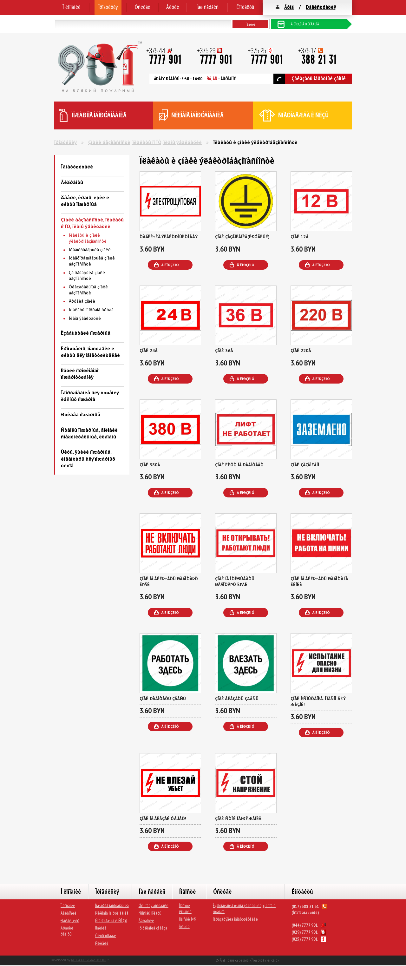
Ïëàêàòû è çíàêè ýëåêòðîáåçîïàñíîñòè (88, 238)
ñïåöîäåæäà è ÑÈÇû (303, 115)
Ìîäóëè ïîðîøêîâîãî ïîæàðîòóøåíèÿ (79, 373)
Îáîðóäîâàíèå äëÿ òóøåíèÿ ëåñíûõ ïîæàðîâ (90, 395)
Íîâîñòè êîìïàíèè (185, 908)
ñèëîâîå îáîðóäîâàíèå (197, 115)
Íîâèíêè (101, 928)
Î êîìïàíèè (71, 6)
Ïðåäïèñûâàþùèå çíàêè (90, 250)
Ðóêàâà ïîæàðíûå (80, 414)
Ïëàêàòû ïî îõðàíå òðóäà (91, 309)
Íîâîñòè (187, 891)
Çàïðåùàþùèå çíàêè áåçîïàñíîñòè (87, 275)
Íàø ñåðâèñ (207, 6)
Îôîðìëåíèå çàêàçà (153, 928)
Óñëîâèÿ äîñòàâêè (153, 905)
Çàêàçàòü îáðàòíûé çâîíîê (309, 79)
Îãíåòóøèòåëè (77, 166)
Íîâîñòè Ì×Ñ (187, 919)
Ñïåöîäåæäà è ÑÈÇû (111, 920)
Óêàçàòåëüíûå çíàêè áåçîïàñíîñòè (88, 290)
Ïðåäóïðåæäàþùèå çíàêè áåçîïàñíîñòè (92, 261)
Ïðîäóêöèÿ (108, 6)
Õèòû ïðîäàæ (105, 935)
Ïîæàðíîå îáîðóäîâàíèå (112, 905)
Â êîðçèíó (170, 264)
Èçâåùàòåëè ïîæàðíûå (85, 333)
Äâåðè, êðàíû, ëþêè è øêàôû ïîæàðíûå (85, 200)
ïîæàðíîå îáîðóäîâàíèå (99, 115)
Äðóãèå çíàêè (82, 301)
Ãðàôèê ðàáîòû (67, 931)
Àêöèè (172, 6)
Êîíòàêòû (245, 6)
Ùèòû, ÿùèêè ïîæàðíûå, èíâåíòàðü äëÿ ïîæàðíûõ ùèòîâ (88, 459)
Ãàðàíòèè (146, 920)
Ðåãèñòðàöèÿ (321, 6)
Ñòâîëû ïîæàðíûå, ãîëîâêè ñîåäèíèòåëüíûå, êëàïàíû (89, 433)
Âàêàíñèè (68, 913)
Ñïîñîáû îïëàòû (150, 913)
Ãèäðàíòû (72, 182)
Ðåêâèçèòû (70, 920)
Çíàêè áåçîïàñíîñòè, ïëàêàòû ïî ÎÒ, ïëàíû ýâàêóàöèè (145, 142)
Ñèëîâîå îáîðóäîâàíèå (111, 913)
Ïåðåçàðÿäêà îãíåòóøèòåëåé (235, 919)
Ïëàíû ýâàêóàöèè (85, 318)
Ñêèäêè (101, 943)
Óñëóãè (142, 6)
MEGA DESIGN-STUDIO (88, 960)
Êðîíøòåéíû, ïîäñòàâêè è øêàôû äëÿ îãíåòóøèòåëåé (90, 351)
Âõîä (289, 6)
